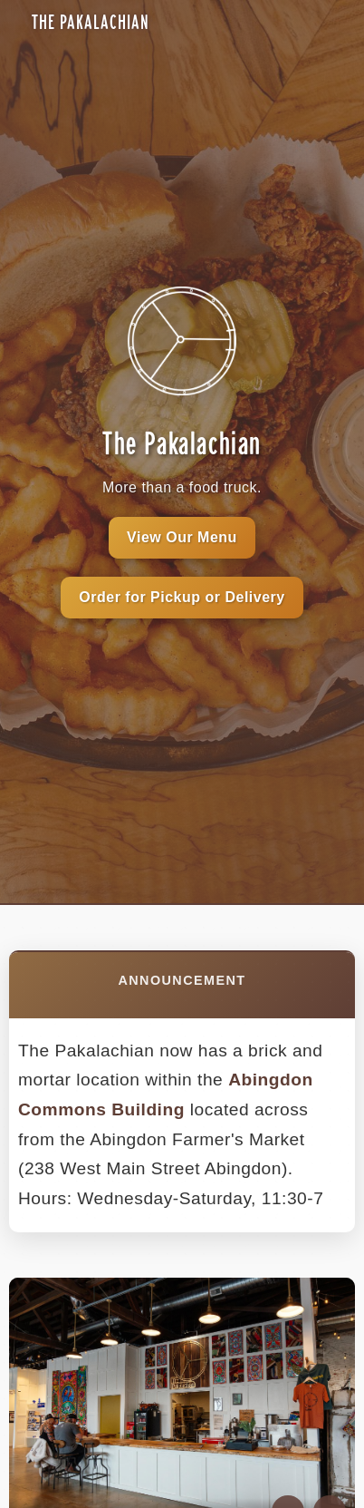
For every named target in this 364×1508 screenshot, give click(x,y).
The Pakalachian (90, 22)
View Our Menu (182, 537)
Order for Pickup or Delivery (181, 597)
